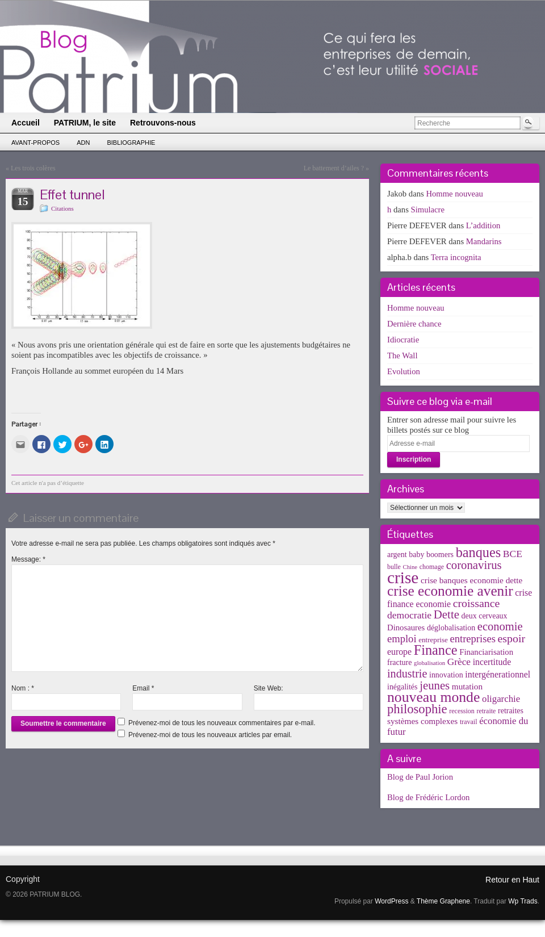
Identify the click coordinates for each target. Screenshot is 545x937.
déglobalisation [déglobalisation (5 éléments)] (451, 628)
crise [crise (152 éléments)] (402, 577)
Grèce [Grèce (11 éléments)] (459, 661)
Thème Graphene (443, 901)
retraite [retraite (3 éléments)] (486, 711)
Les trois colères (33, 168)
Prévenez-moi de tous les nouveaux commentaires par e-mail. (221, 723)
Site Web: (268, 688)
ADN (83, 142)
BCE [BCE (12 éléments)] (512, 553)
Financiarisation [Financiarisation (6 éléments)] (486, 651)
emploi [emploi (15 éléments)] (402, 639)
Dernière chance (414, 323)
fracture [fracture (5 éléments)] (399, 662)
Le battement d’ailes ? (334, 168)
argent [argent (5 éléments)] (397, 554)
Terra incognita (456, 257)
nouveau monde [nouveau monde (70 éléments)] (433, 697)
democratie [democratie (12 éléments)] (409, 615)
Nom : (22, 688)
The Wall (402, 355)
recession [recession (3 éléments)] (462, 711)
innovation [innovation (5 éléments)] (446, 675)
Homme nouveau (454, 193)
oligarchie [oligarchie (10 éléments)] (501, 698)
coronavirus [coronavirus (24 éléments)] (474, 565)
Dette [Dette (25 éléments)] (446, 614)
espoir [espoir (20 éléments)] (512, 638)
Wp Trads (522, 901)
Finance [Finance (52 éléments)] (436, 650)
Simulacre (428, 209)
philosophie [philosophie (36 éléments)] (417, 709)
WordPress (391, 901)
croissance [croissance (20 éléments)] (476, 603)
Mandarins (484, 241)
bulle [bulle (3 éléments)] (394, 567)
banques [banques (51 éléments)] (478, 552)
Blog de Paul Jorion (420, 776)
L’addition (483, 225)
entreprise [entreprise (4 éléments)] (433, 639)
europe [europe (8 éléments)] (399, 651)
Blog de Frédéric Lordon (428, 797)
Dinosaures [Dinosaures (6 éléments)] (406, 627)
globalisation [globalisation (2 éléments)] (429, 663)
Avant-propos (35, 142)
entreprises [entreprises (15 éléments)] (472, 639)
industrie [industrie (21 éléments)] (407, 673)
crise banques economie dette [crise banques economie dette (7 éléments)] (471, 580)
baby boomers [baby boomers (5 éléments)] (431, 554)
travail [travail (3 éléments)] (468, 722)
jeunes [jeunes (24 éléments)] (435, 685)
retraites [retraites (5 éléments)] (510, 710)
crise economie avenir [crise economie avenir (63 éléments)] (450, 591)
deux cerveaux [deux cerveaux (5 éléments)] (485, 616)
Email (143, 688)
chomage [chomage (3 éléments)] (432, 567)
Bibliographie (131, 142)
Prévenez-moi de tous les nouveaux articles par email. (210, 735)
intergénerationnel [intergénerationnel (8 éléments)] (497, 674)
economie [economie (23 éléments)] (500, 626)
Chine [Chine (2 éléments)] (410, 567)
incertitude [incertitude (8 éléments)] (492, 662)
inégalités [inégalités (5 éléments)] (402, 687)
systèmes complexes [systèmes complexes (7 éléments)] (422, 721)
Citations (62, 208)
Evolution (403, 371)
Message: (28, 559)
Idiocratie (403, 339)
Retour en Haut (512, 879)
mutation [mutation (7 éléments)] (467, 686)
